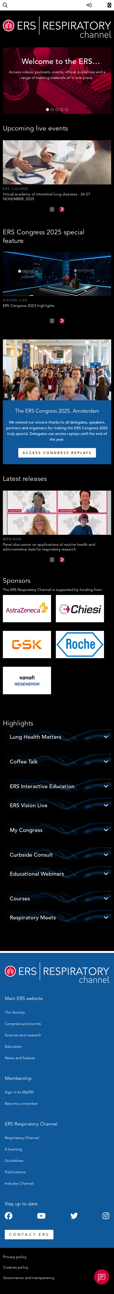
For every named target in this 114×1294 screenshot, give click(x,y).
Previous (52, 209)
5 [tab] (66, 109)
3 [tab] (57, 109)
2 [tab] (52, 109)
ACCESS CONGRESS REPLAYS (57, 453)
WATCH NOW (40, 97)
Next (62, 209)
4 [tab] (61, 109)
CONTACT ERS (29, 1234)
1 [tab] (47, 109)
